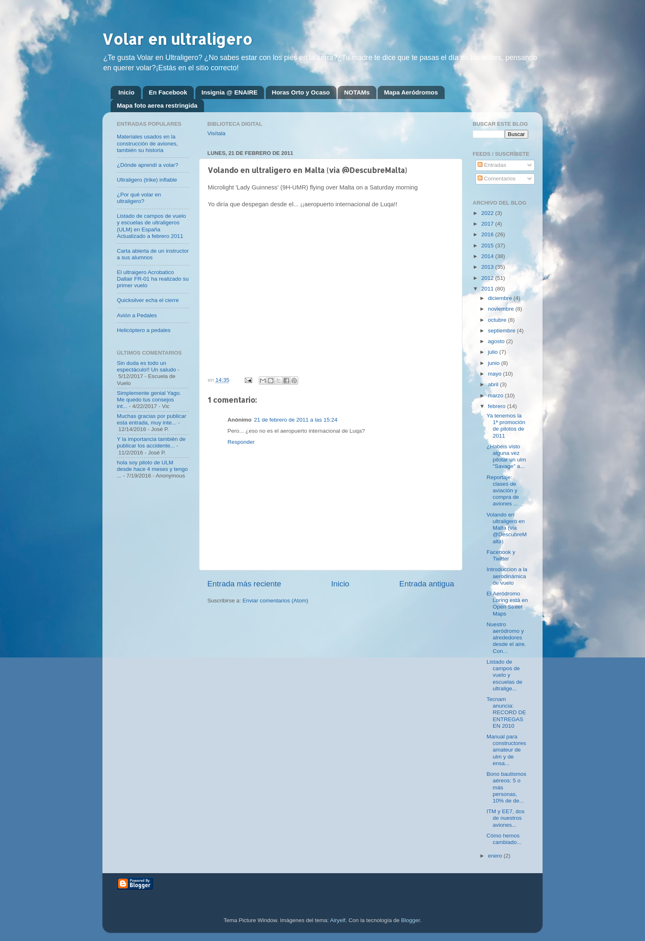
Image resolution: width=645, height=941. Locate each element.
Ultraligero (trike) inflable (147, 180)
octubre (498, 320)
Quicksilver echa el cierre (148, 300)
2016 (488, 234)
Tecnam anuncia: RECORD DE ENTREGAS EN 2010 (506, 712)
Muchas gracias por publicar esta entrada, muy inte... (151, 419)
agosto (497, 341)
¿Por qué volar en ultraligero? (139, 197)
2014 (488, 256)
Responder (241, 442)
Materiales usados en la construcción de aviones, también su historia (147, 143)
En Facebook (168, 92)
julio (493, 352)
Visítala (216, 133)
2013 (488, 267)
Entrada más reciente (244, 583)
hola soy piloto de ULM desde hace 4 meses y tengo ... (152, 469)
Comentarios (496, 178)
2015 (488, 245)
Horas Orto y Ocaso (301, 92)
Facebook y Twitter (501, 555)
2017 (488, 224)
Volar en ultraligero (177, 39)
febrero (497, 406)
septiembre (502, 331)
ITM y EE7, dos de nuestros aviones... (505, 818)
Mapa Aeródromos (411, 92)
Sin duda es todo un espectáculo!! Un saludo (146, 366)
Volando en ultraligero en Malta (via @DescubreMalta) (507, 528)
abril (494, 384)
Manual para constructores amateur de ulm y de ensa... (506, 749)
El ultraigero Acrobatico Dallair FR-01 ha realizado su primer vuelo (153, 278)
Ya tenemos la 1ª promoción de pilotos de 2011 (506, 426)
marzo (496, 395)
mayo (495, 374)
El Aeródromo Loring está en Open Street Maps (507, 603)
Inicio (126, 92)
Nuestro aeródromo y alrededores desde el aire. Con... (506, 637)
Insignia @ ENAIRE (230, 92)
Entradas (492, 165)
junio (494, 363)
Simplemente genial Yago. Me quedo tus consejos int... (149, 399)
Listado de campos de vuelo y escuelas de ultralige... (504, 675)
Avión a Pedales (137, 315)
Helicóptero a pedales (144, 330)
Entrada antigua (426, 583)
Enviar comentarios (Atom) (276, 600)
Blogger (410, 920)
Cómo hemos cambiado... (504, 839)
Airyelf (338, 920)
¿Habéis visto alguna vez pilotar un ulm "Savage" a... (506, 456)
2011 (488, 289)
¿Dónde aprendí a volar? (147, 165)
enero (495, 856)
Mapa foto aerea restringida (157, 105)
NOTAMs (356, 92)
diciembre (500, 298)
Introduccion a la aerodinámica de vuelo (507, 576)
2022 (488, 213)
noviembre (501, 309)
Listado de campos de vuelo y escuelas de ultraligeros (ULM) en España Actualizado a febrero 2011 (151, 226)
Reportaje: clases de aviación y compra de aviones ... (503, 490)
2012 (488, 278)
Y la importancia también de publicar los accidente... (151, 442)
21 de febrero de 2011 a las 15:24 (296, 420)
